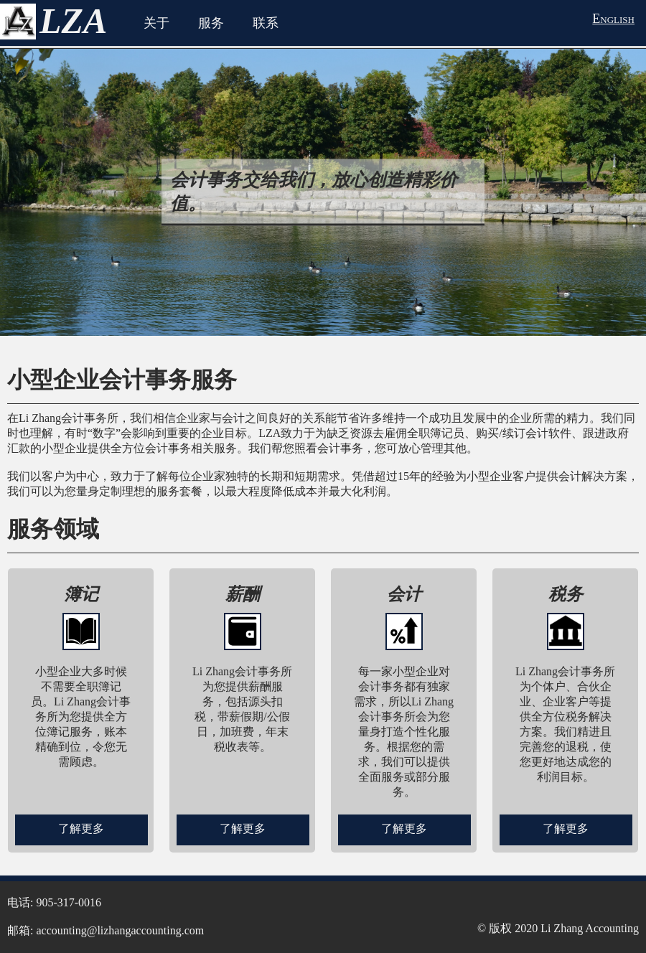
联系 (265, 23)
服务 (211, 23)
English (613, 18)
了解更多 (81, 828)
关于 (156, 23)
